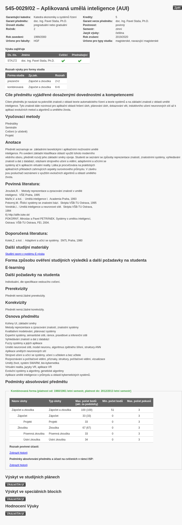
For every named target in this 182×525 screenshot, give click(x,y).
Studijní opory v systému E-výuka (24, 253)
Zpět (177, 7)
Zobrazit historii (18, 452)
